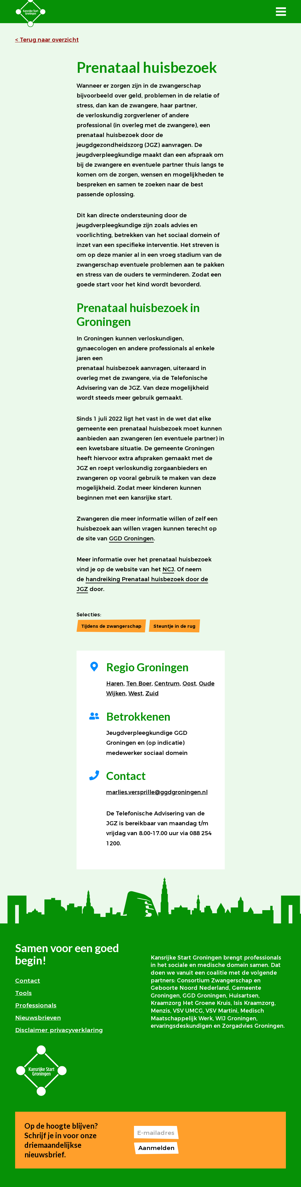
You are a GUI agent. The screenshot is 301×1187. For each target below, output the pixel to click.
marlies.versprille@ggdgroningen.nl (157, 792)
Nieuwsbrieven (38, 1017)
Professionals (35, 1005)
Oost (189, 683)
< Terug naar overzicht (47, 39)
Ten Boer (139, 683)
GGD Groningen (131, 538)
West (135, 693)
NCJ (168, 569)
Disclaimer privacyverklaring (59, 1030)
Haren (114, 683)
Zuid (152, 693)
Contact (27, 980)
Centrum (167, 683)
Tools (23, 993)
